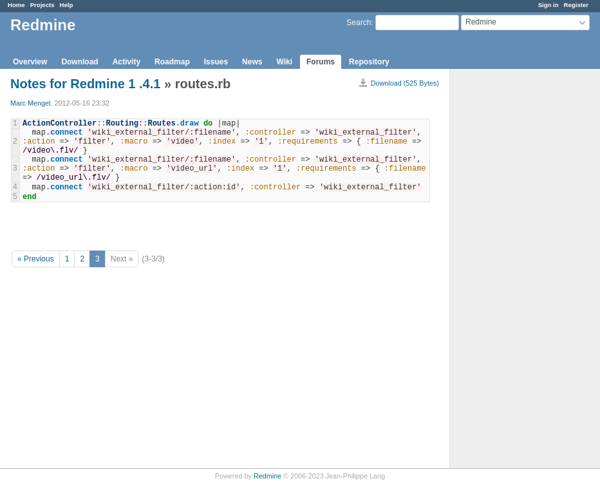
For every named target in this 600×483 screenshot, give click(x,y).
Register (576, 4)
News (252, 61)
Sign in (548, 4)
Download (79, 61)
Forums (320, 61)
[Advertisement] (514, 271)
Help (66, 4)
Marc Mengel (30, 103)
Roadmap (172, 61)
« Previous (35, 258)
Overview (30, 61)
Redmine (267, 476)
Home (16, 4)
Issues (216, 61)
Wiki (284, 61)
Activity (126, 61)
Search (358, 22)
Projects (42, 4)
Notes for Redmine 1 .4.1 (85, 84)
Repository (369, 61)
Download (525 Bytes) (405, 83)
